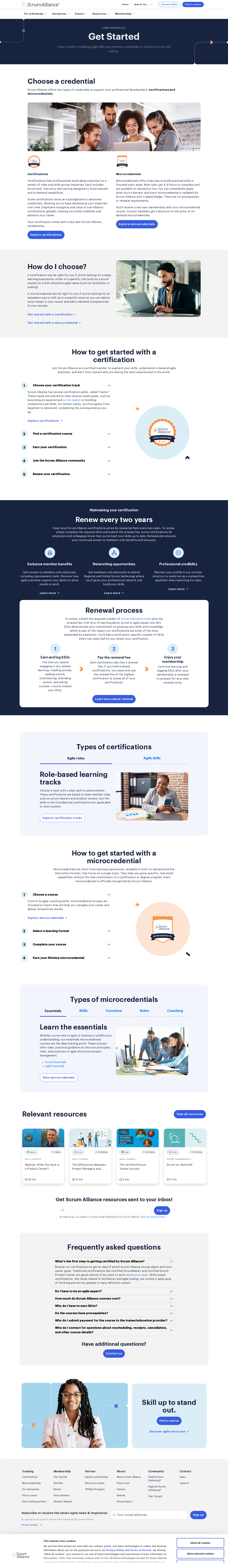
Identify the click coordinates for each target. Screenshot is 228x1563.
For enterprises (30, 1489)
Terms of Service (141, 1526)
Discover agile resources (169, 1431)
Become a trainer (95, 1483)
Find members (62, 1495)
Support (184, 1483)
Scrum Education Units (136, 619)
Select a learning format (45, 931)
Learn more (50, 592)
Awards (121, 1495)
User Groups (155, 1496)
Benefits (58, 1483)
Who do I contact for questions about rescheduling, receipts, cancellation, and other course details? (111, 1330)
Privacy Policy (115, 1526)
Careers (121, 1489)
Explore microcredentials (137, 224)
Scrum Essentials (55, 1062)
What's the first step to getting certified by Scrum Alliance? (100, 1261)
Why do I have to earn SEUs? (76, 1305)
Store (125, 4)
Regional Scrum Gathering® (157, 1488)
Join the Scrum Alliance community (53, 460)
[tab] (76, 760)
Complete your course (43, 944)
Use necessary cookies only (200, 1541)
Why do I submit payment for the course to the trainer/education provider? (111, 1320)
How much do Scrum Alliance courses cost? (88, 1298)
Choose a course (39, 894)
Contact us (114, 1353)
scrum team (140, 1275)
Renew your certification (45, 474)
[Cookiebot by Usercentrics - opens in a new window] (21, 1556)
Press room (123, 1483)
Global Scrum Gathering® (156, 1479)
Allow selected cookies (200, 1530)
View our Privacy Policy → (154, 1217)
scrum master (72, 400)
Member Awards (63, 1502)
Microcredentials (31, 1483)
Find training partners (34, 1502)
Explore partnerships (96, 1477)
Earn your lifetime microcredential (52, 958)
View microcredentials (59, 1077)
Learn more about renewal (114, 699)
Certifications (30, 1477)
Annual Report (125, 1502)
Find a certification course (46, 434)
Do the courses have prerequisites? (81, 1313)
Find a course (193, 4)
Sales (183, 1477)
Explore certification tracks (62, 818)
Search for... (143, 4)
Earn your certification (44, 447)
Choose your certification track (50, 385)
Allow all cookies (200, 1519)
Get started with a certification (52, 314)
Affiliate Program (95, 1489)
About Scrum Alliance (129, 1477)
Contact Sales (169, 4)
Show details (176, 1556)
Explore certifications (46, 235)
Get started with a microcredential (54, 322)
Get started (60, 1477)
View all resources (190, 1114)
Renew (57, 1489)
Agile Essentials (54, 1066)
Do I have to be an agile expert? (78, 1291)
